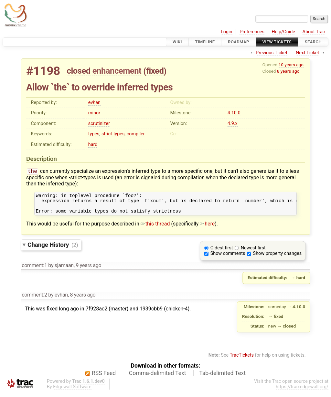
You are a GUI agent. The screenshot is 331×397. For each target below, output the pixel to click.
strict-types (112, 134)
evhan (94, 102)
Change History (52, 249)
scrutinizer (99, 123)
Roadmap (238, 41)
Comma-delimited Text (157, 377)
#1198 (43, 71)
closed (79, 71)
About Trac (314, 32)
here (207, 228)
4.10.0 (234, 113)
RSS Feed (104, 377)
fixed (155, 71)
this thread (155, 228)
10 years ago (291, 64)
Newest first (253, 252)
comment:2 (34, 299)
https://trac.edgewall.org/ (302, 391)
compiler (136, 134)
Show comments (227, 258)
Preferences (252, 32)
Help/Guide (283, 32)
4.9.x (233, 123)
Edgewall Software (72, 391)
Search (313, 41)
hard (93, 144)
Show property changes (277, 258)
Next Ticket (307, 53)
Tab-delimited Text (222, 377)
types (94, 134)
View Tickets (277, 41)
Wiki (177, 41)
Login (226, 32)
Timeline (205, 41)
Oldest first (221, 252)
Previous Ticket (271, 53)
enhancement (117, 71)
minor (94, 113)
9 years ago (88, 270)
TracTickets (242, 359)
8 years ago (288, 71)
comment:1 (34, 270)
